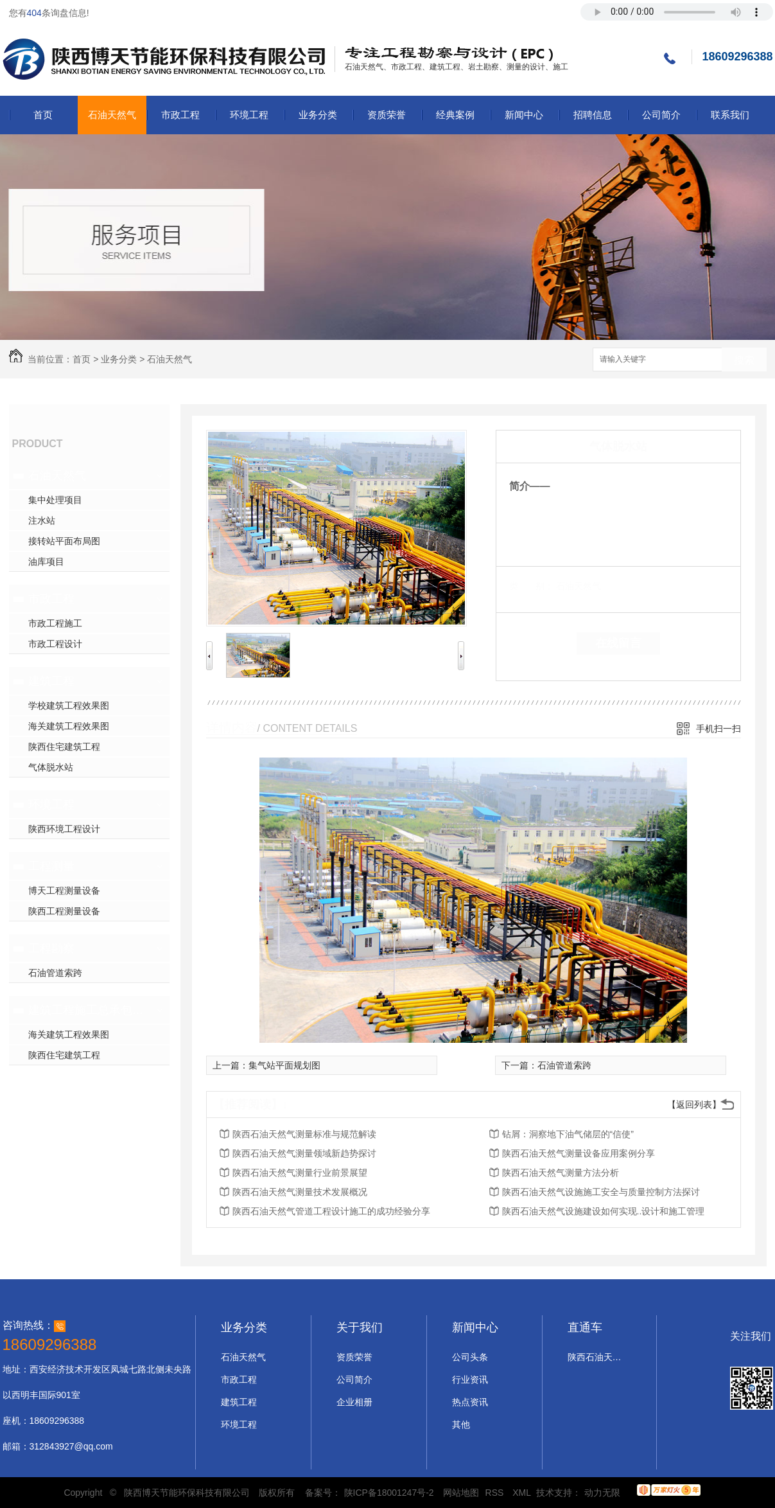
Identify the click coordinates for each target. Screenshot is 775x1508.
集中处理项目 (55, 500)
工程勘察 (51, 948)
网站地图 (461, 1492)
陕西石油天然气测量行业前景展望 (299, 1172)
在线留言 (618, 643)
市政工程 (180, 114)
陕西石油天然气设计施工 (596, 1357)
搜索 (744, 360)
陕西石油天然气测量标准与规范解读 (304, 1134)
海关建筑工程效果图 (68, 726)
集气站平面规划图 (284, 1065)
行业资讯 (470, 1379)
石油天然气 (112, 114)
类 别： (531, 586)
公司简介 (661, 114)
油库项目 (46, 561)
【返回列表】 (694, 1104)
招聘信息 (592, 114)
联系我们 (730, 114)
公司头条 (470, 1357)
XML (522, 1492)
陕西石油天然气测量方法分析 (560, 1172)
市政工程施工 (55, 623)
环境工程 (249, 114)
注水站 (41, 520)
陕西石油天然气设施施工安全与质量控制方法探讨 (601, 1192)
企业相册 (354, 1402)
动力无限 (602, 1492)
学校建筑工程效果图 (68, 705)
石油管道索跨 (55, 973)
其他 (461, 1424)
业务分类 (318, 114)
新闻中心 (524, 114)
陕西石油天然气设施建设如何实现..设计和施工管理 (603, 1211)
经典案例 (455, 114)
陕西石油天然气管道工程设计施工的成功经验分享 (331, 1211)
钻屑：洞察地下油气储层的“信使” (568, 1134)
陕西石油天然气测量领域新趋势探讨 (304, 1153)
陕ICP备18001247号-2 (389, 1492)
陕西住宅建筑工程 (64, 746)
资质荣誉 (386, 114)
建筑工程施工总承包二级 (87, 1010)
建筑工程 (51, 681)
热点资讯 (470, 1402)
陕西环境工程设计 (64, 829)
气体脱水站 (50, 767)
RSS (496, 1492)
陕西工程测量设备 (64, 911)
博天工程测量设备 (64, 890)
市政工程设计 (55, 644)
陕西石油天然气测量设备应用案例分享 (578, 1153)
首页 (43, 114)
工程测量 (51, 866)
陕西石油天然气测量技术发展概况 (299, 1192)
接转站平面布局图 (64, 541)
